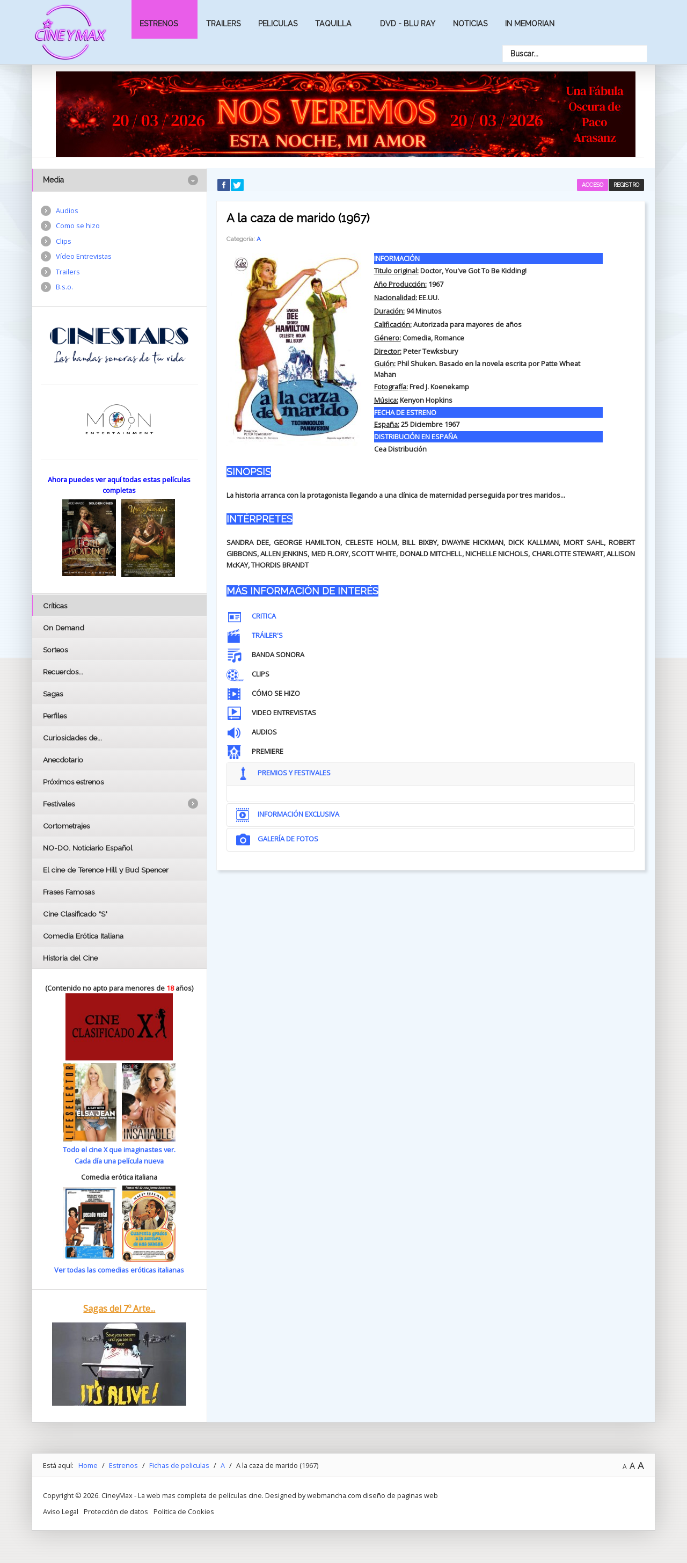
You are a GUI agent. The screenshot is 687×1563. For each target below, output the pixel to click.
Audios (67, 210)
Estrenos (159, 23)
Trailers (223, 23)
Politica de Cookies (184, 1511)
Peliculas (277, 23)
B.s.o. (64, 287)
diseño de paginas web (400, 1495)
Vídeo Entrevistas (84, 256)
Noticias (470, 23)
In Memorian (529, 23)
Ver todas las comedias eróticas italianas (119, 1270)
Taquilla (333, 23)
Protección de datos (116, 1511)
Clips (63, 241)
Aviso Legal (60, 1511)
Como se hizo (78, 225)
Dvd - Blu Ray (407, 23)
